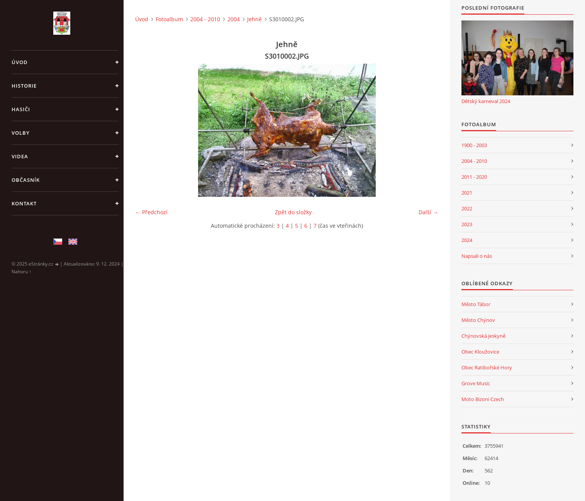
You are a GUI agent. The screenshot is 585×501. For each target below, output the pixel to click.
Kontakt (24, 203)
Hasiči (21, 109)
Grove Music (475, 383)
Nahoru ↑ (21, 271)
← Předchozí (151, 212)
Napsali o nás (476, 255)
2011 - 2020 (474, 176)
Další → (428, 212)
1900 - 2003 (474, 145)
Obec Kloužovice (480, 351)
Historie (24, 85)
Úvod (20, 62)
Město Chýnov (478, 320)
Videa (20, 156)
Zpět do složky (293, 212)
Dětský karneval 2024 (485, 101)
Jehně (254, 19)
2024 (466, 240)
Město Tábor (475, 304)
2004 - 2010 (205, 19)
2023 (466, 224)
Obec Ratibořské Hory (486, 367)
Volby (21, 132)
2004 (233, 19)
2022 (466, 208)
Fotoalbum (169, 19)
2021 (466, 192)
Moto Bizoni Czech (482, 399)
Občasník (26, 179)
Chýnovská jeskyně (483, 335)
